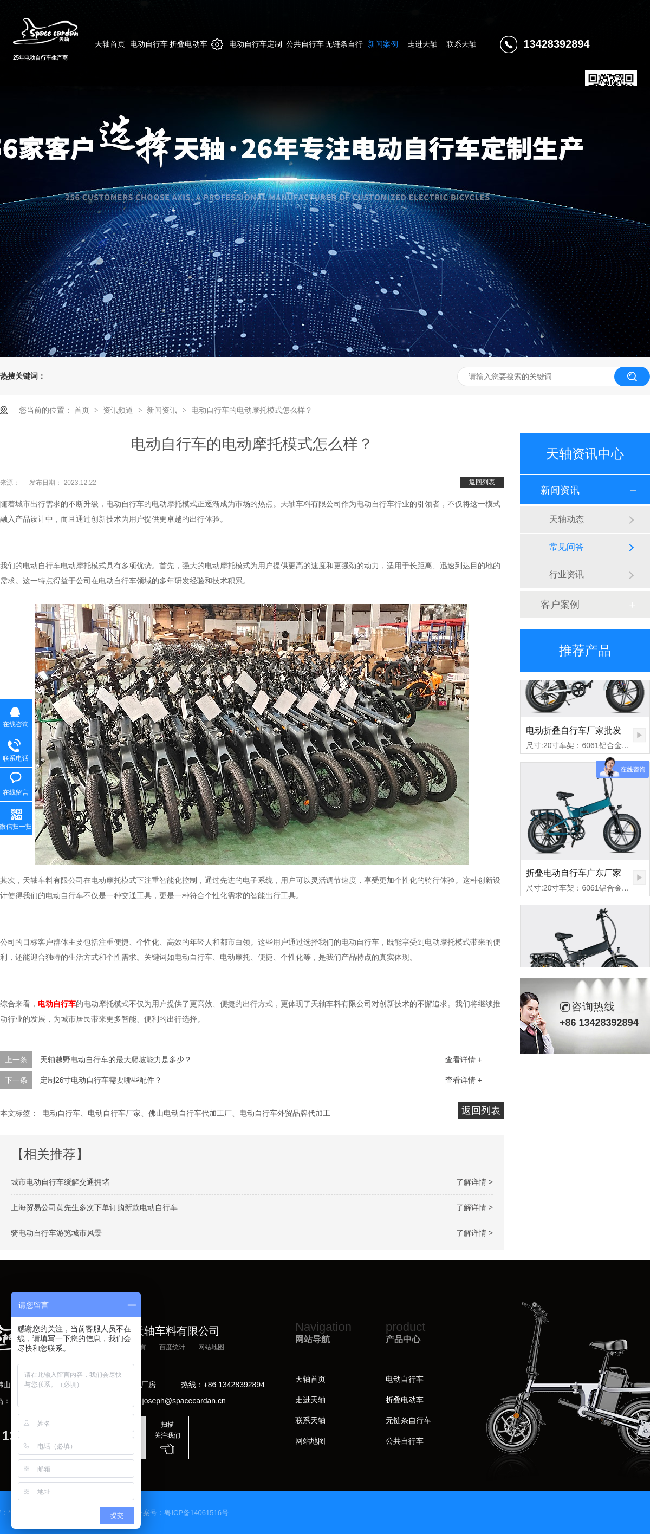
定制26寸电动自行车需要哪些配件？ (101, 1080)
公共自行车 (405, 1440)
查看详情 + (463, 1059)
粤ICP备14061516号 (196, 1513)
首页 (83, 410)
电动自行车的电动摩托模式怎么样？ (252, 410)
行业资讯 (566, 574)
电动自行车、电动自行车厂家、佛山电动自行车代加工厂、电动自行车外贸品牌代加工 (186, 1113)
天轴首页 (310, 1379)
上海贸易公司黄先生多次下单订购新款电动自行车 (94, 1207)
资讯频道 (119, 410)
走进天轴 (310, 1399)
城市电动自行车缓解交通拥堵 (60, 1182)
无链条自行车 (408, 1420)
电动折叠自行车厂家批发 (573, 733)
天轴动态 (566, 519)
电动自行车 (405, 1379)
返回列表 (482, 482)
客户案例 (560, 604)
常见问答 (566, 546)
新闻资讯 (163, 410)
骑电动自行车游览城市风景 (56, 1232)
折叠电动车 (405, 1399)
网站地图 (211, 1347)
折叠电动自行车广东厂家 (573, 876)
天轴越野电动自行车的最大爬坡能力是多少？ (116, 1059)
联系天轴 (310, 1420)
